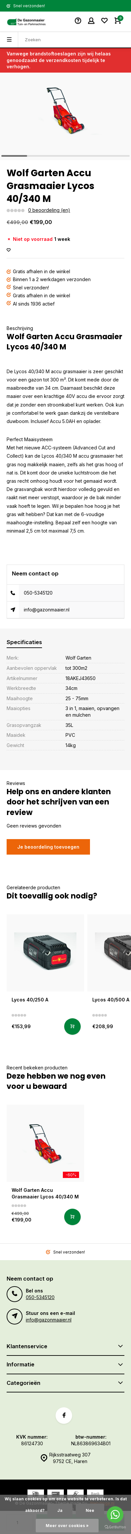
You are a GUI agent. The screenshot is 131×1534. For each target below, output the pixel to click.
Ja (60, 1510)
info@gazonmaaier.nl (46, 609)
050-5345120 (38, 593)
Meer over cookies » (67, 1525)
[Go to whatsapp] (115, 1514)
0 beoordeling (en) (49, 210)
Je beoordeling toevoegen (48, 847)
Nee (90, 1510)
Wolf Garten (78, 658)
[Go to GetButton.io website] (115, 1527)
